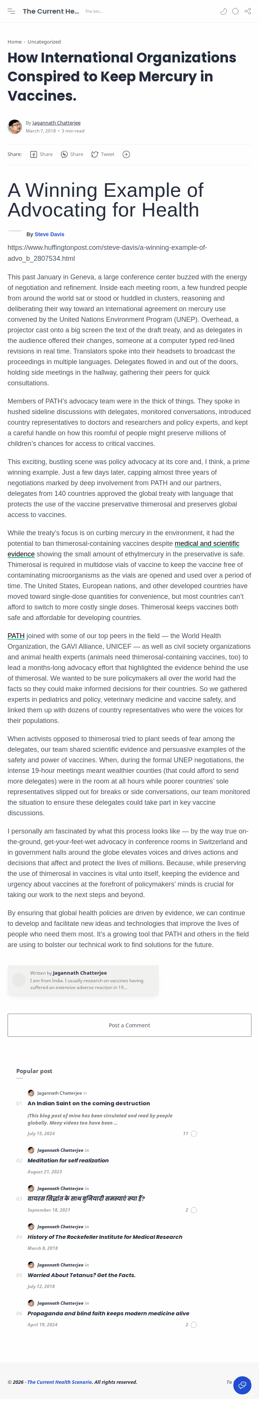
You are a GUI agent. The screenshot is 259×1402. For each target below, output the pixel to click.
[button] (223, 11)
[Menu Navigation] (11, 11)
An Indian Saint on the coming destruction (89, 1106)
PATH (16, 639)
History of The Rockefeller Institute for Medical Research (105, 1240)
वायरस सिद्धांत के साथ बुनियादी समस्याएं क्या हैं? (86, 1202)
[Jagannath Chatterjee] (57, 126)
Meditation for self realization (68, 1163)
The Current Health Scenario (53, 11)
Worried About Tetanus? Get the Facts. (82, 1278)
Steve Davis (50, 237)
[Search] (235, 11)
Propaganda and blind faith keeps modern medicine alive (108, 1316)
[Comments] (190, 1136)
